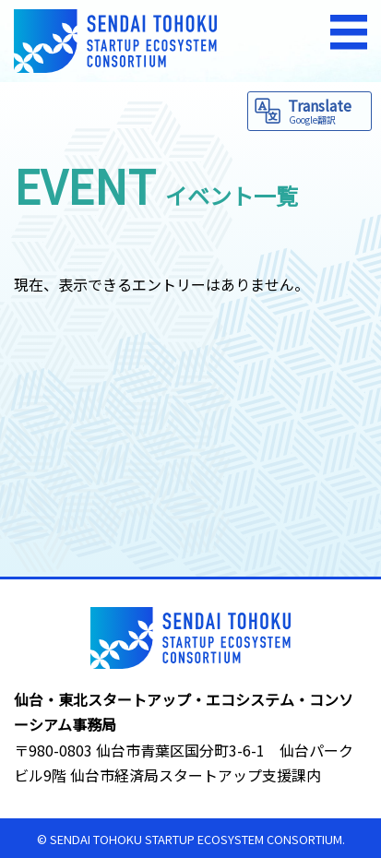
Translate (327, 110)
